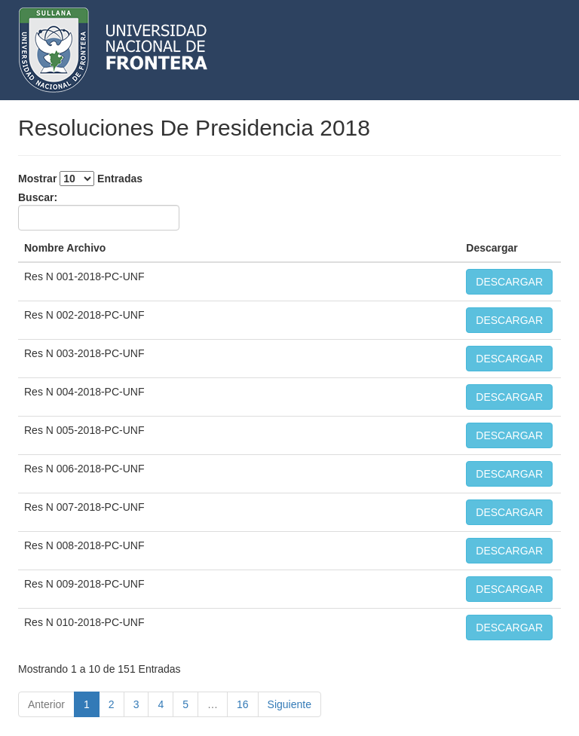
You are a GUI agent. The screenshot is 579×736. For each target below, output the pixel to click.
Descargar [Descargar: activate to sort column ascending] (492, 248)
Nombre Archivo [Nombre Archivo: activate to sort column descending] (65, 248)
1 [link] (87, 704)
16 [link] (243, 704)
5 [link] (185, 704)
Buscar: (98, 211)
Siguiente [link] (289, 704)
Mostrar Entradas (80, 178)
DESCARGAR (509, 282)
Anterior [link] (46, 704)
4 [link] (161, 704)
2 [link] (112, 704)
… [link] (212, 704)
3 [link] (136, 704)
